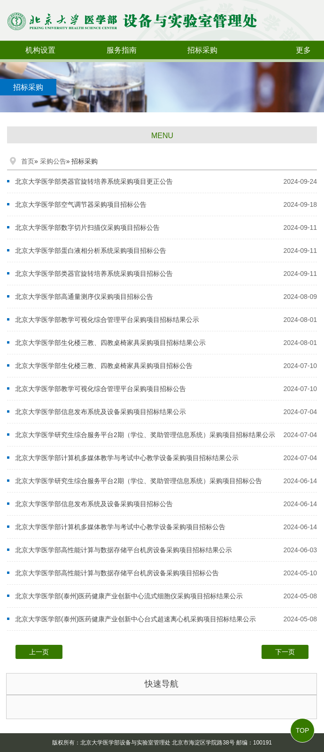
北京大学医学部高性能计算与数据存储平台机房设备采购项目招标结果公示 (123, 550)
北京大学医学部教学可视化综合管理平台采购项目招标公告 (100, 388)
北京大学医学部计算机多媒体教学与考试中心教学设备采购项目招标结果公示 (127, 458)
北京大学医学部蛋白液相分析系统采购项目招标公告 (90, 250)
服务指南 (122, 50)
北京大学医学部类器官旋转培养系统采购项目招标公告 (94, 273)
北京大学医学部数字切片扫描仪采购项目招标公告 (87, 227)
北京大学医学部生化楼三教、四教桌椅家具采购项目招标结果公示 (110, 342)
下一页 (285, 652)
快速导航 (161, 684)
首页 (27, 161)
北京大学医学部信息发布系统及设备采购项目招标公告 (94, 504)
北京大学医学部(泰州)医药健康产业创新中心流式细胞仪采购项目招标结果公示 (129, 596)
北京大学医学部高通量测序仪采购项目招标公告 (84, 296)
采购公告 (53, 161)
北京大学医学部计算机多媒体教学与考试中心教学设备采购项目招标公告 (120, 527)
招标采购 (202, 50)
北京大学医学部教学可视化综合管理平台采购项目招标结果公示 (107, 319)
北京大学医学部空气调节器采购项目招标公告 (81, 204)
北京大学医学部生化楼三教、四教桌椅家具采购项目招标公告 (104, 365)
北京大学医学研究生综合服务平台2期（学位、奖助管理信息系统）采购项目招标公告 (138, 481)
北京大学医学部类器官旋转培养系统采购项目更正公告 (94, 181)
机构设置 (40, 50)
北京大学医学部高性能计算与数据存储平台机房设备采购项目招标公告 (117, 573)
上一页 (39, 652)
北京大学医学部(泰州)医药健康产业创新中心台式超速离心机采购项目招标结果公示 (135, 619)
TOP (302, 730)
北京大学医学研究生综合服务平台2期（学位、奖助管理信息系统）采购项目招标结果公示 (145, 435)
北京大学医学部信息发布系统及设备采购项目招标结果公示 (100, 411)
